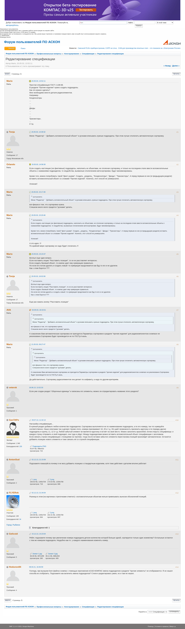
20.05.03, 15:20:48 (38, 215)
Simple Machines (28, 626)
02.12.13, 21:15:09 (39, 460)
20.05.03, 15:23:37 (38, 254)
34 (20, 519)
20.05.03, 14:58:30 (38, 164)
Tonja (12, 132)
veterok (13, 387)
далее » (175, 66)
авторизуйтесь (12, 25)
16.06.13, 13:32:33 (36, 387)
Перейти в (142, 612)
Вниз (7, 74)
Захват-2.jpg (51, 554)
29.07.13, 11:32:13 (39, 420)
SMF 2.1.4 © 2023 (15, 626)
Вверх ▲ (173, 626)
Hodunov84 (15, 567)
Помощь (151, 626)
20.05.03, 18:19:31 (39, 310)
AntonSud (14, 459)
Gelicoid (13, 533)
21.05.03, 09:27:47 (38, 344)
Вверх (7, 600)
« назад (167, 66)
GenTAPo (14, 420)
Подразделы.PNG (38, 446)
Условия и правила (161, 626)
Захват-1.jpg (36, 554)
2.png (50, 479)
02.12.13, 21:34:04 (39, 493)
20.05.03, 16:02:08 (38, 276)
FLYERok (14, 492)
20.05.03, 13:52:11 (38, 81)
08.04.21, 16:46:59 (36, 567)
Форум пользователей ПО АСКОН (32, 42)
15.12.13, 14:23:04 (39, 534)
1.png (33, 479)
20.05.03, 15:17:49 (38, 192)
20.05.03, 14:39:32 (38, 132)
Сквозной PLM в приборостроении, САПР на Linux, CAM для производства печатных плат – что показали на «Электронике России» (129, 48)
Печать (176, 74)
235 (20, 446)
